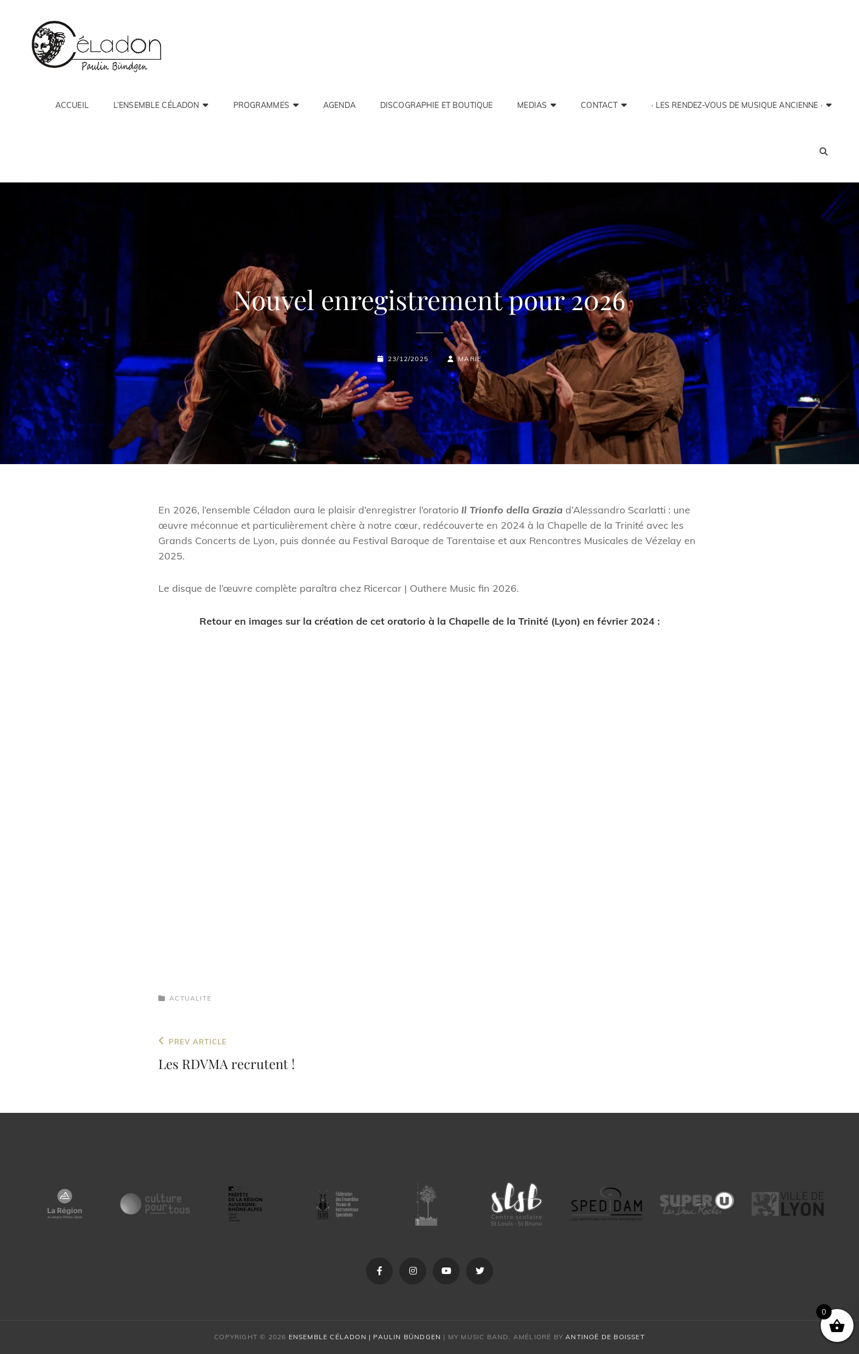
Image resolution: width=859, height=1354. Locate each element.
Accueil (72, 105)
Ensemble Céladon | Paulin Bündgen (365, 1337)
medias (532, 105)
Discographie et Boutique (436, 105)
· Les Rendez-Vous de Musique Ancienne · (736, 105)
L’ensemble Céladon (156, 105)
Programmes (261, 105)
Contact (599, 105)
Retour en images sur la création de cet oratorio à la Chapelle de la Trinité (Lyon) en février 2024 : (429, 621)
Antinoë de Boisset (605, 1337)
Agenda (339, 105)
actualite (190, 998)
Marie (470, 359)
